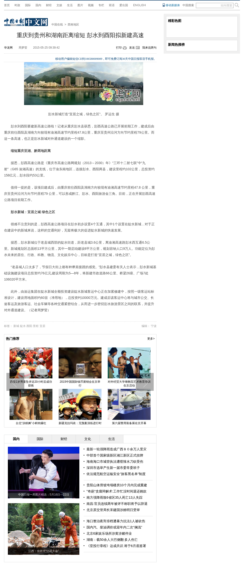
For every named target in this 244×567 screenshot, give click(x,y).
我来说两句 (149, 47)
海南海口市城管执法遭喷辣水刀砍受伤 (114, 461)
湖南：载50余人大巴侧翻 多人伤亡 (112, 540)
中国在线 (57, 24)
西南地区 (73, 24)
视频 (91, 5)
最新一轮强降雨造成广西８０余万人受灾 (116, 449)
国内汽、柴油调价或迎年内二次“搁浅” (114, 527)
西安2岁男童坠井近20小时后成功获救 (31, 383)
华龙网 (8, 47)
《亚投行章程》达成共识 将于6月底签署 (116, 546)
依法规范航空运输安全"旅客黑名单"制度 (116, 474)
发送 (132, 47)
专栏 (101, 5)
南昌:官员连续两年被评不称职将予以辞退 (116, 504)
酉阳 (29, 326)
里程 (36, 326)
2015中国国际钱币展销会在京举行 (80, 383)
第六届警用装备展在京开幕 (129, 423)
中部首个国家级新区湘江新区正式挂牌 (114, 455)
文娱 (59, 5)
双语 (112, 5)
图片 (80, 5)
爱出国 (123, 5)
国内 (38, 5)
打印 (119, 47)
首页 (7, 5)
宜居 (42, 326)
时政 (17, 5)
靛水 (23, 326)
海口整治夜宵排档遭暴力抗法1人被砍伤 (115, 521)
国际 (28, 5)
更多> (151, 338)
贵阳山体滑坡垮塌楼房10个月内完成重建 (116, 485)
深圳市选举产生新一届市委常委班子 (113, 468)
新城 (16, 326)
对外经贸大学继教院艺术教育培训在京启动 (129, 383)
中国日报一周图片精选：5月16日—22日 (43, 494)
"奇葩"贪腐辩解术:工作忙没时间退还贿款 (116, 491)
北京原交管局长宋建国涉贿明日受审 (113, 510)
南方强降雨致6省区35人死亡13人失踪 (114, 497)
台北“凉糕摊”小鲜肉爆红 (31, 423)
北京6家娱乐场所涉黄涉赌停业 (109, 533)
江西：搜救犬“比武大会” (43, 551)
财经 (49, 5)
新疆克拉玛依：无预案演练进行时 (80, 423)
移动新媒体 (173, 5)
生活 (70, 5)
